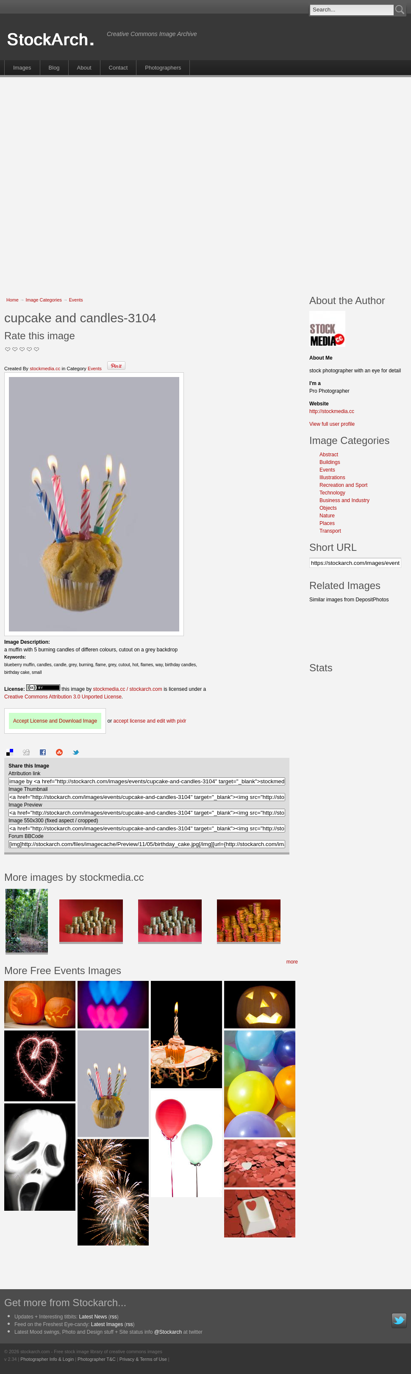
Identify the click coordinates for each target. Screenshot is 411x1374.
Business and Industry (344, 500)
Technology (332, 493)
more (292, 962)
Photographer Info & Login (47, 1359)
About (84, 67)
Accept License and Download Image (55, 721)
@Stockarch (168, 1332)
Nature (327, 516)
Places (327, 523)
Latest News (93, 1317)
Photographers (163, 67)
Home (12, 299)
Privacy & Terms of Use (143, 1359)
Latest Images (107, 1324)
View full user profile (332, 424)
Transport (330, 531)
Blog (54, 67)
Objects (328, 508)
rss (113, 1317)
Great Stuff (29, 349)
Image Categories (44, 299)
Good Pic (22, 349)
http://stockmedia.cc (331, 411)
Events (76, 299)
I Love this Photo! (36, 349)
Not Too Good (7, 349)
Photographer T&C (97, 1359)
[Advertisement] (96, 181)
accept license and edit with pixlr (149, 721)
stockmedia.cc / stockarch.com (127, 689)
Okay (15, 349)
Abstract (328, 455)
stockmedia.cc (45, 368)
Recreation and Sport (343, 485)
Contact (118, 67)
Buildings (329, 462)
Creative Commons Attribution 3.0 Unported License (63, 697)
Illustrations (332, 477)
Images (22, 67)
